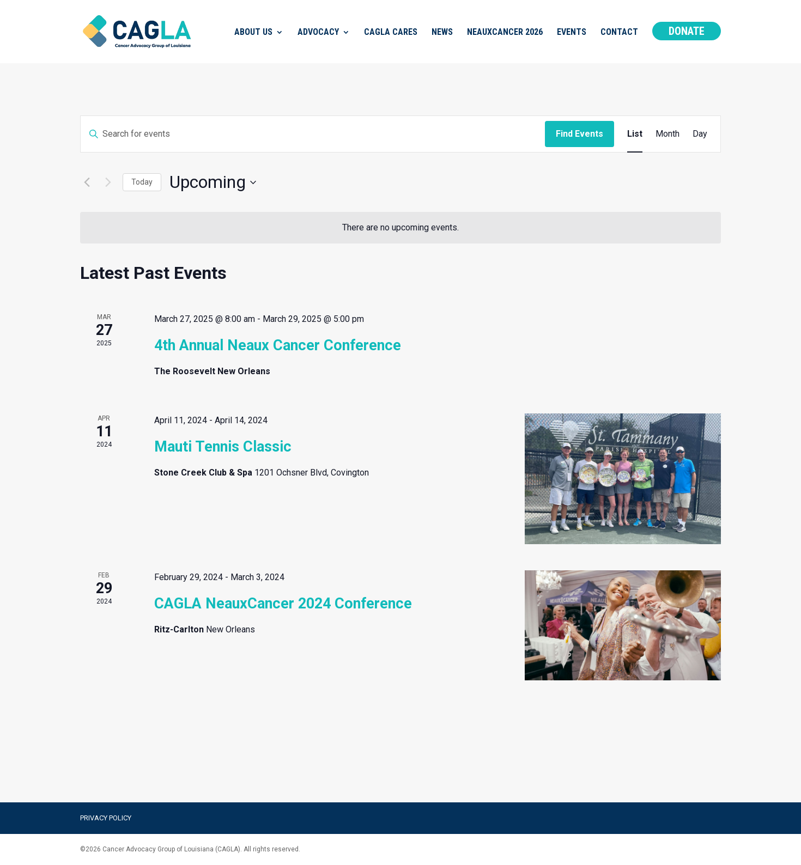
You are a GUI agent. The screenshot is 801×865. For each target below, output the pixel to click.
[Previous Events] (86, 182)
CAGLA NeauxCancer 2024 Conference (283, 603)
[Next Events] (107, 182)
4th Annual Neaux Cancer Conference (277, 345)
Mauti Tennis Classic (223, 446)
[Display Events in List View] (634, 134)
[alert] (400, 227)
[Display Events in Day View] (700, 134)
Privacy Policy (105, 818)
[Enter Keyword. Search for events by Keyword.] (313, 134)
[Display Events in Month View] (667, 134)
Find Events (579, 134)
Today (142, 182)
